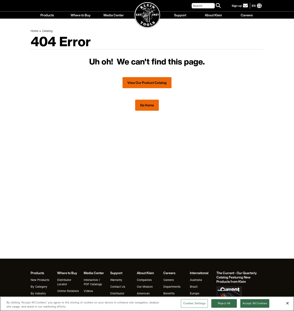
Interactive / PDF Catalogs (93, 282)
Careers (247, 15)
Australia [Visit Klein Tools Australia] (196, 280)
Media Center (114, 15)
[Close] (287, 306)
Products (47, 15)
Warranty (116, 280)
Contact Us (117, 286)
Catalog (47, 31)
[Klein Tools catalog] (236, 277)
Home (34, 31)
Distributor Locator (64, 282)
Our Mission (145, 286)
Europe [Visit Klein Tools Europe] (194, 293)
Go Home (147, 105)
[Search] (203, 6)
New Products (40, 280)
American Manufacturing (146, 295)
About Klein (213, 15)
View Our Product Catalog (147, 82)
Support (180, 15)
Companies (144, 280)
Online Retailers (68, 291)
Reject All (224, 307)
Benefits (169, 293)
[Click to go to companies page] (254, 5)
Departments (171, 286)
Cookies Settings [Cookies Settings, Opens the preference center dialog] (194, 307)
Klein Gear (64, 297)
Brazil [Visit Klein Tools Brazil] (194, 286)
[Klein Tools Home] (147, 15)
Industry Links (93, 297)
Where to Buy (80, 15)
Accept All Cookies (255, 307)
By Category (39, 286)
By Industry (38, 293)
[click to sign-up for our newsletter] (240, 6)
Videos (88, 291)
